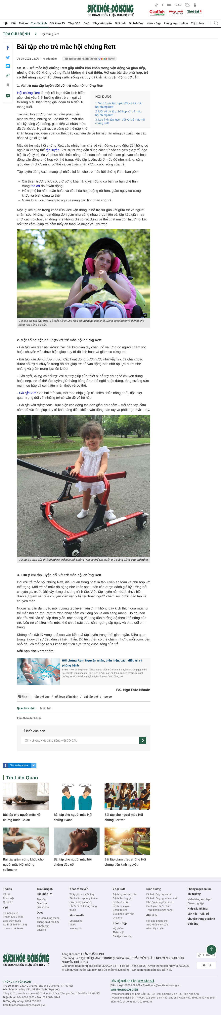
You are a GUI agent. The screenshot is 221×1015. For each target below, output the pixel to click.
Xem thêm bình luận (29, 718)
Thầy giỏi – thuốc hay (81, 894)
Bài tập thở (27, 393)
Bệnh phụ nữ (120, 902)
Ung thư (117, 917)
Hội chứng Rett (50, 34)
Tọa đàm (42, 899)
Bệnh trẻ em (120, 909)
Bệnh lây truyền (155, 928)
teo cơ (35, 186)
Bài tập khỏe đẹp (122, 936)
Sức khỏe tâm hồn (123, 913)
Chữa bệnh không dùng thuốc (83, 908)
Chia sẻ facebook (19, 765)
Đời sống (193, 923)
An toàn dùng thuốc (48, 917)
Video (72, 924)
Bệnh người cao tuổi (124, 894)
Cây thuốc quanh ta (80, 902)
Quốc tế (7, 902)
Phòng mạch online (176, 23)
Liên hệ (206, 965)
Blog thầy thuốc (12, 920)
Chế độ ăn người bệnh (159, 902)
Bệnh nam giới (121, 906)
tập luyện (53, 150)
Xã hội (7, 894)
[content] (80, 740)
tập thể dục (41, 696)
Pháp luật (8, 898)
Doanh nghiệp (196, 903)
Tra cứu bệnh (39, 23)
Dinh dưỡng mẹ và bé (158, 894)
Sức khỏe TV (57, 23)
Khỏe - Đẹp (154, 23)
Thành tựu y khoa (13, 916)
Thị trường (197, 23)
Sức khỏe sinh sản (157, 924)
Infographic (75, 928)
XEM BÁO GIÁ (146, 981)
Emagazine (75, 920)
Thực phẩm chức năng (159, 909)
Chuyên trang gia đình (201, 918)
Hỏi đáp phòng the (157, 920)
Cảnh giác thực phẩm (158, 906)
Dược (86, 23)
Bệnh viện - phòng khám (83, 898)
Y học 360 (74, 23)
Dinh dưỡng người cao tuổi (161, 898)
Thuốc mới (43, 925)
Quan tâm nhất (26, 708)
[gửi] (142, 740)
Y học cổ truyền (102, 23)
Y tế (13, 23)
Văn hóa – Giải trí (198, 913)
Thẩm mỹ (118, 932)
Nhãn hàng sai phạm (199, 899)
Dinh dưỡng (136, 23)
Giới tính (120, 23)
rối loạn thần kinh (66, 696)
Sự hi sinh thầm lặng (15, 924)
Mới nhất (45, 708)
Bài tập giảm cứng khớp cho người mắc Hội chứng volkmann (23, 865)
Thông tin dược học (48, 921)
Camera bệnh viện (13, 928)
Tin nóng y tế (10, 913)
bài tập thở (91, 696)
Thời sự (23, 23)
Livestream (43, 907)
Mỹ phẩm (118, 928)
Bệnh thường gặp (123, 898)
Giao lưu (42, 903)
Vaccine (41, 929)
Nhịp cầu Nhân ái (198, 908)
